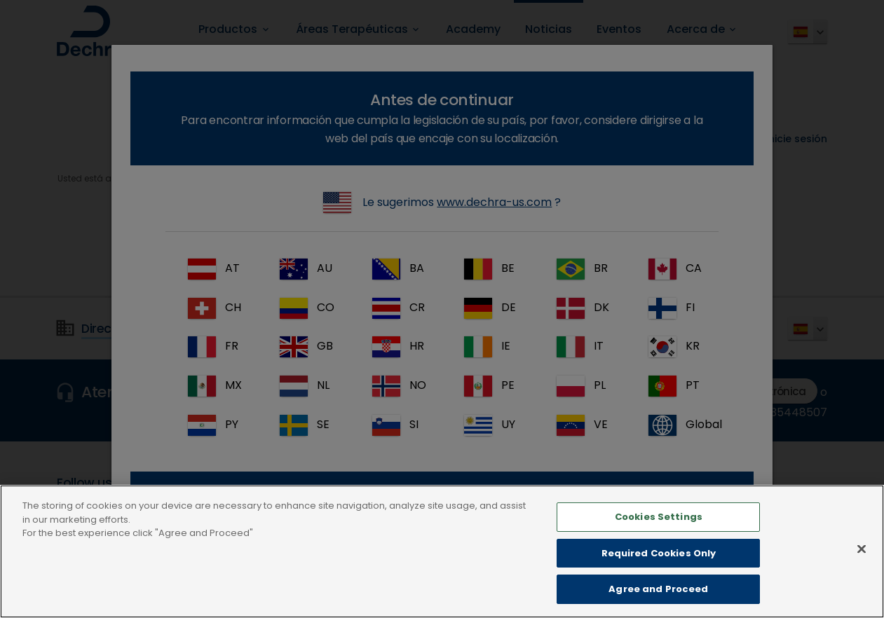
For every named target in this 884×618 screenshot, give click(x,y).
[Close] (861, 564)
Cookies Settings (658, 533)
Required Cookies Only (658, 569)
